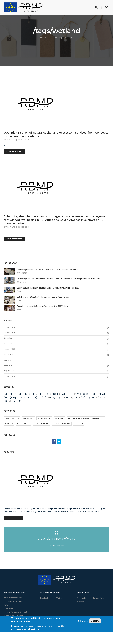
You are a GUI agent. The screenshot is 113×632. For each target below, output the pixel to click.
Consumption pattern (61, 423)
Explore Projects (56, 545)
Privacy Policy (98, 598)
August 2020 (9, 371)
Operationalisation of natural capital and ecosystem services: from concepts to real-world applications (56, 134)
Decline (95, 629)
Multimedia (81, 598)
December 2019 (10, 344)
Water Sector (28, 418)
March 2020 (8, 354)
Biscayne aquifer (12, 418)
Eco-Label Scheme (41, 423)
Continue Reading (14, 151)
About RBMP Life (13, 518)
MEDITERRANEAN (23, 423)
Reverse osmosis (44, 418)
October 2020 (9, 376)
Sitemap (80, 602)
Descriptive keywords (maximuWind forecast (86, 418)
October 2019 (9, 333)
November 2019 (10, 338)
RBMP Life (10, 140)
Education (79, 423)
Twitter (59, 598)
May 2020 (8, 360)
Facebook (44, 598)
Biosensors (59, 418)
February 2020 (9, 349)
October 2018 (9, 327)
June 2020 (8, 365)
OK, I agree (82, 629)
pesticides (9, 423)
